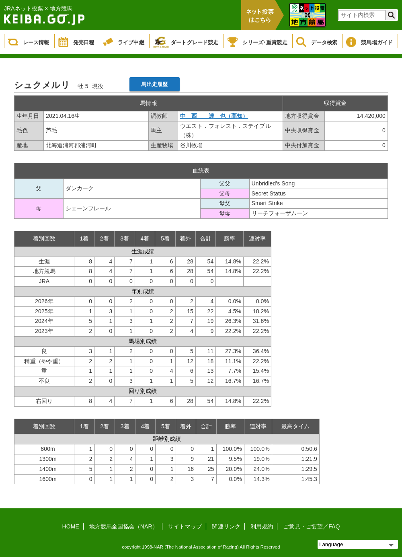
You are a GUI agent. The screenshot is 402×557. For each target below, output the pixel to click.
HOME (70, 526)
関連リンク (226, 526)
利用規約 (261, 526)
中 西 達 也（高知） (214, 116)
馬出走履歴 (154, 84)
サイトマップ (185, 526)
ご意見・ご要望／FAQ (311, 526)
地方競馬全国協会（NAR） (123, 526)
